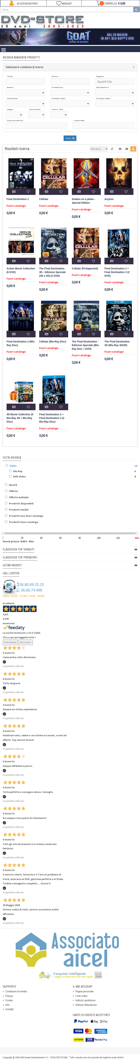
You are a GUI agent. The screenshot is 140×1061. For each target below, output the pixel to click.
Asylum (109, 199)
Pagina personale (84, 991)
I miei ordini (81, 996)
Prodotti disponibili (21, 503)
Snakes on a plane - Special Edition (83, 201)
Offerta (13, 491)
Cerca (70, 138)
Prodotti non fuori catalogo (26, 515)
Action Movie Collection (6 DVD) (21, 270)
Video (13, 465)
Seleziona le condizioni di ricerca (24, 67)
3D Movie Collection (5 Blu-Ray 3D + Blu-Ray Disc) (20, 418)
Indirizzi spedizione (85, 1000)
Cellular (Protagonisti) (85, 268)
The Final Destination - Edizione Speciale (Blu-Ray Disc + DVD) (85, 345)
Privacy (9, 996)
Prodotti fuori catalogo (23, 522)
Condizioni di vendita (16, 991)
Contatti (9, 1009)
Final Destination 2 (18, 199)
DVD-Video (19, 476)
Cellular (43, 199)
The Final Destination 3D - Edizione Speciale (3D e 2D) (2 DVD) (52, 272)
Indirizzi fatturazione (86, 1004)
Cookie (9, 1000)
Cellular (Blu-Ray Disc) (52, 341)
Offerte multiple (19, 497)
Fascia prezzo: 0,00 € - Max (18, 541)
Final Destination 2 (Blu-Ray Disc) (21, 343)
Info (7, 1004)
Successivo (25, 642)
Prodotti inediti (19, 509)
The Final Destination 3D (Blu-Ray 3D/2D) (117, 343)
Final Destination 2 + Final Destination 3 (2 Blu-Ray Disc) (51, 418)
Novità (13, 485)
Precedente (10, 642)
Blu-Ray (17, 471)
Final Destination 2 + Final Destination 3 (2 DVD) (117, 272)
